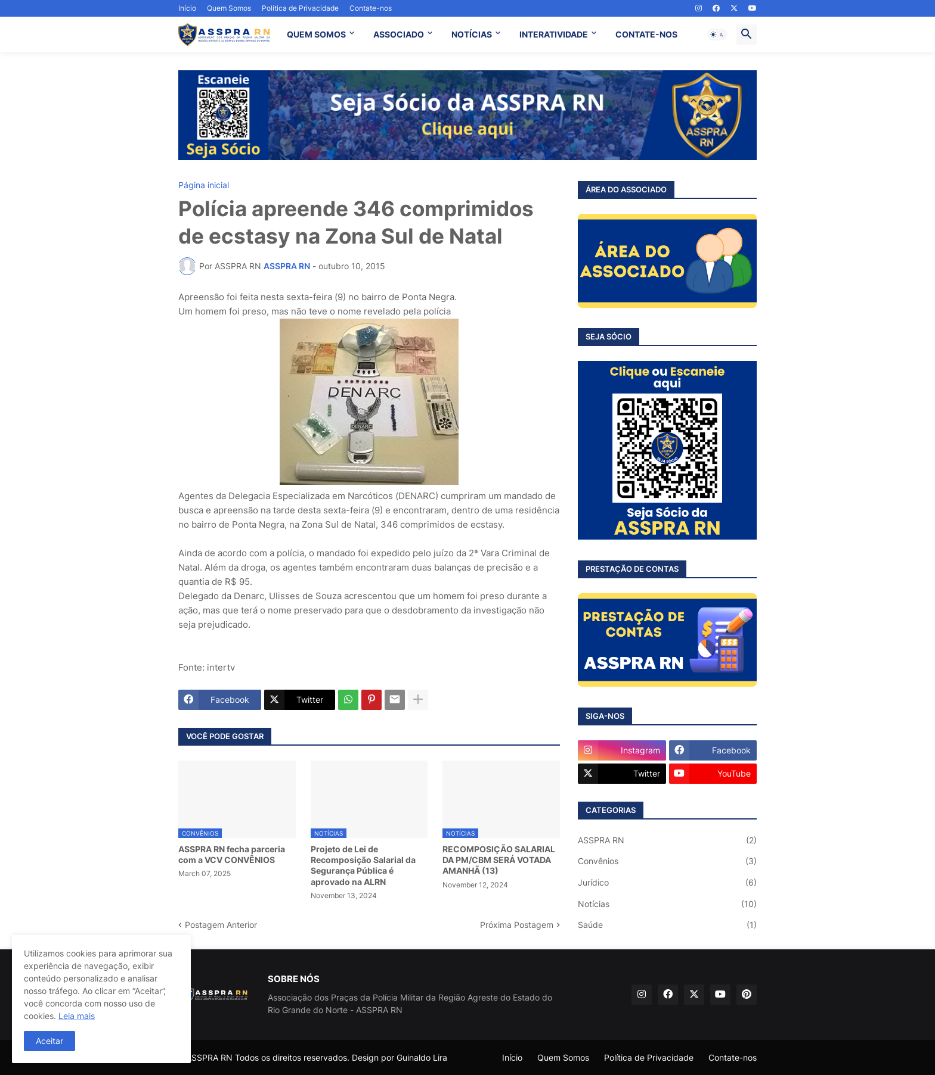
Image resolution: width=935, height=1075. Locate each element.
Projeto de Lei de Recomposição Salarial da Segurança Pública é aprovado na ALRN (363, 865)
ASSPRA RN (667, 840)
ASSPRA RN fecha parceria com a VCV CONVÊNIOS (231, 854)
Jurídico (667, 883)
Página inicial (203, 185)
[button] (717, 34)
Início (187, 8)
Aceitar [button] (49, 1041)
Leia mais (76, 1016)
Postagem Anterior (221, 925)
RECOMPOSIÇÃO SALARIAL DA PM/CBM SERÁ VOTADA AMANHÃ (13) (498, 859)
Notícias (667, 904)
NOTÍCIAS (471, 34)
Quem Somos (229, 8)
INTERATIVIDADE (553, 34)
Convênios (667, 861)
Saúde (667, 925)
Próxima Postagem (516, 925)
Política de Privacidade (300, 8)
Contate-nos (370, 8)
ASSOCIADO (398, 34)
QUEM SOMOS (316, 34)
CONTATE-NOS (646, 34)
